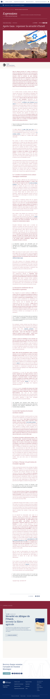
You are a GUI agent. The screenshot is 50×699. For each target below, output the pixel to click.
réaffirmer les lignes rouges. (18, 257)
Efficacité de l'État (17, 686)
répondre (27, 564)
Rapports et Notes (29, 681)
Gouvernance (39, 682)
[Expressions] (10, 14)
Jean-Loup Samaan (11, 65)
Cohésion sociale (17, 681)
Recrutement (39, 685)
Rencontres (27, 686)
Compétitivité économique (18, 684)
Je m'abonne (7, 673)
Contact (38, 690)
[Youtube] (18, 673)
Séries (27, 688)
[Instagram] (20, 673)
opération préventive (28, 328)
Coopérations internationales (19, 688)
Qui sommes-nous (40, 681)
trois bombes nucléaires (31, 422)
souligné (35, 216)
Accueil (4, 9)
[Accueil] (2, 1)
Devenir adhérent (40, 687)
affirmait (26, 381)
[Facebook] (43, 23)
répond (18, 363)
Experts (38, 684)
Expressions (28, 684)
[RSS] (21, 673)
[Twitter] (45, 23)
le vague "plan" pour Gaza (28, 129)
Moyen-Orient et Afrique (7, 22)
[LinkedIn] (46, 23)
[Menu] (48, 2)
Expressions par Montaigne (10, 9)
